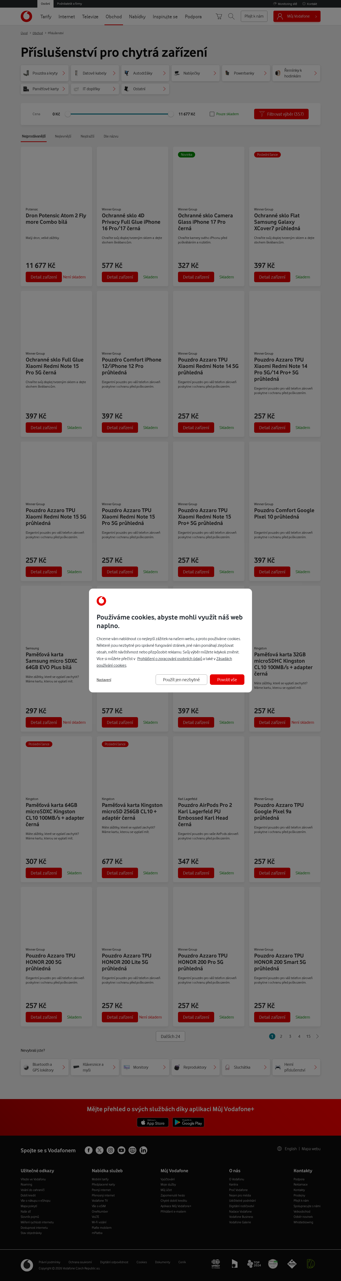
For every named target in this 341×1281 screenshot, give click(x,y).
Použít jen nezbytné (181, 679)
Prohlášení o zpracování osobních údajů (169, 658)
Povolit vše (227, 679)
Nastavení (104, 680)
